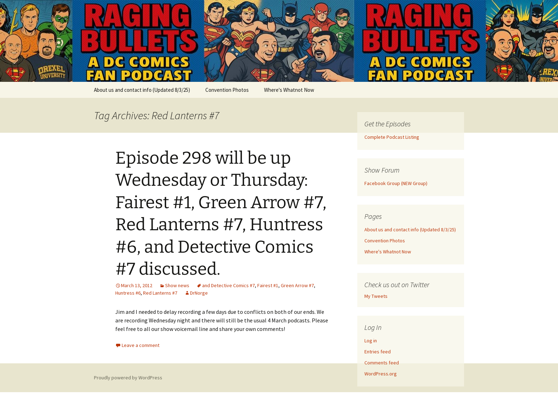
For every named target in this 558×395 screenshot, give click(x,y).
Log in (370, 340)
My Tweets (376, 296)
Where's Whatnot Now (289, 89)
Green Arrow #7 (297, 285)
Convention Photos (227, 89)
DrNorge (199, 293)
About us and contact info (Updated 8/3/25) (142, 89)
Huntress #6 (128, 293)
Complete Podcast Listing (391, 137)
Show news (177, 285)
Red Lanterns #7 (160, 293)
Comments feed (381, 362)
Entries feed (377, 351)
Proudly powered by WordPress (128, 377)
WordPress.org (380, 373)
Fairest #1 (267, 285)
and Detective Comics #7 (228, 285)
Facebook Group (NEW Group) (395, 183)
